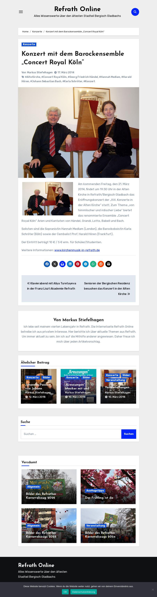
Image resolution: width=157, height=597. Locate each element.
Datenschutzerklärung (83, 592)
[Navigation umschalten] (21, 12)
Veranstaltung (115, 380)
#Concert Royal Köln (54, 77)
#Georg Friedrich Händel (83, 77)
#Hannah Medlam (109, 77)
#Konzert (89, 81)
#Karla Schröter (72, 81)
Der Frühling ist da (99, 497)
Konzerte (29, 44)
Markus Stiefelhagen (40, 72)
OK (65, 592)
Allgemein (33, 486)
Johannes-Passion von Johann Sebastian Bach (38, 388)
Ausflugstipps (95, 490)
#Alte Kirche (32, 77)
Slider (46, 377)
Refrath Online (77, 9)
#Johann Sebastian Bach (45, 81)
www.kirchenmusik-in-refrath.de (77, 250)
